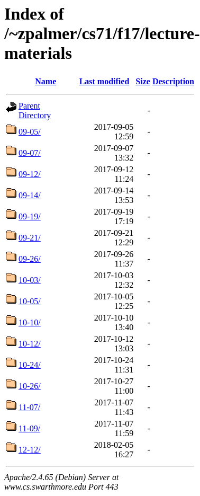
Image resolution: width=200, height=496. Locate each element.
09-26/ (30, 258)
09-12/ (30, 174)
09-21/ (30, 237)
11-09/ (29, 428)
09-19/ (30, 216)
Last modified (104, 81)
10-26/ (30, 386)
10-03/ (30, 280)
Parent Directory (35, 110)
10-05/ (30, 301)
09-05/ (30, 131)
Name (45, 81)
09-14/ (30, 195)
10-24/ (30, 364)
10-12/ (30, 343)
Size (142, 81)
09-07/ (30, 152)
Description (173, 81)
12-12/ (30, 449)
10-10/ (30, 322)
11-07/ (29, 407)
